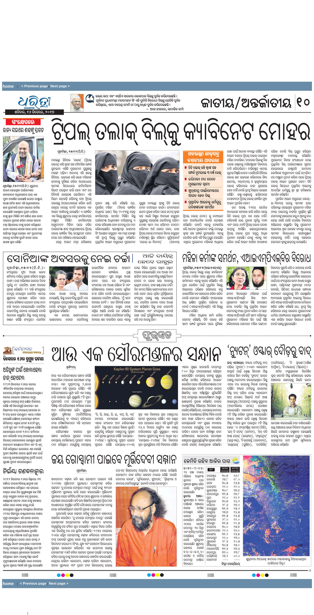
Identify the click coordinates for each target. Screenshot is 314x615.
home (8, 86)
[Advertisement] (38, 41)
